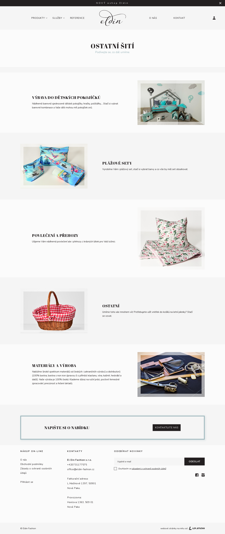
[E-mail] (149, 461)
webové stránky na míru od (182, 528)
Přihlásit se (26, 482)
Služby (57, 18)
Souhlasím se (140, 468)
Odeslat (194, 461)
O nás (153, 18)
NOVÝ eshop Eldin (112, 3)
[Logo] (112, 18)
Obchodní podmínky (31, 464)
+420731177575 (77, 464)
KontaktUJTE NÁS (166, 427)
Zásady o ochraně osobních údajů (36, 471)
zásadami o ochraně (149, 468)
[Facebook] (196, 475)
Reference (77, 18)
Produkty (38, 18)
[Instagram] (203, 475)
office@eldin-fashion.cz (80, 469)
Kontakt (179, 18)
